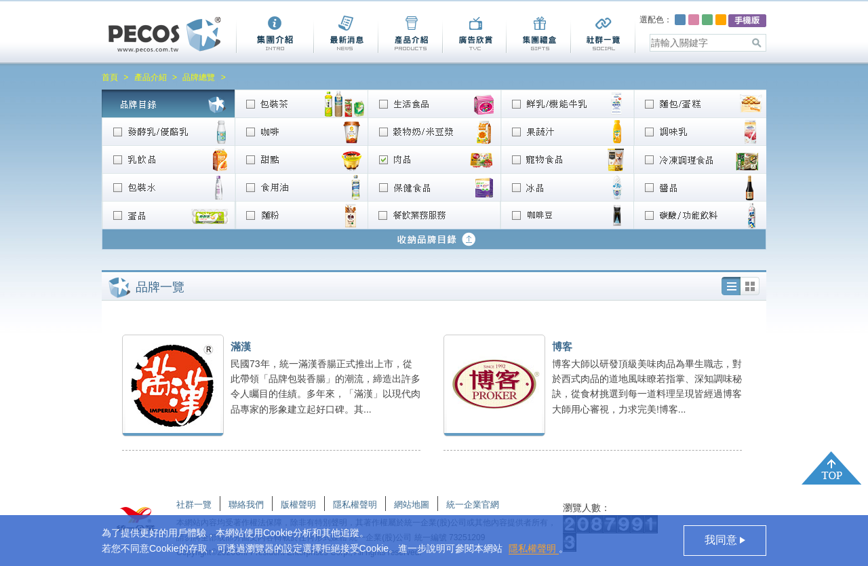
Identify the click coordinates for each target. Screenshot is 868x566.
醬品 (699, 187)
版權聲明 (298, 504)
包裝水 (168, 187)
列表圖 (750, 286)
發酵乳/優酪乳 (168, 131)
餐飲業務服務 (434, 215)
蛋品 (168, 215)
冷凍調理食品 (699, 159)
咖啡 (301, 131)
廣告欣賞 (474, 34)
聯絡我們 (246, 504)
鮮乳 (566, 103)
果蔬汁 (566, 131)
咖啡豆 (566, 215)
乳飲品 (168, 159)
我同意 (722, 540)
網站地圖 (411, 504)
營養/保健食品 (434, 187)
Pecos (164, 35)
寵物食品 (566, 159)
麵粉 (301, 215)
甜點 (301, 159)
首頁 (110, 77)
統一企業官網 (472, 504)
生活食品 (434, 103)
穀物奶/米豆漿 (434, 131)
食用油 (301, 187)
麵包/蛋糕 (699, 103)
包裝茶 (301, 103)
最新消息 (345, 34)
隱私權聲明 (534, 548)
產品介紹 (410, 34)
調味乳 (699, 131)
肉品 (434, 159)
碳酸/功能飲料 (699, 215)
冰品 (566, 187)
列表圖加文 (731, 286)
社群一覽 (603, 34)
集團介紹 (274, 34)
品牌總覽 (198, 77)
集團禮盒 (538, 34)
